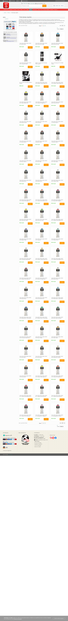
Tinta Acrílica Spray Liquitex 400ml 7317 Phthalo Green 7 (57, 239)
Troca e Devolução (37, 445)
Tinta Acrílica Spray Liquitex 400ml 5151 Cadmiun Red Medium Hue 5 (25, 396)
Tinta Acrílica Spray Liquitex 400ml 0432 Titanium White (57, 181)
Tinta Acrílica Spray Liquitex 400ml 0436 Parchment (41, 122)
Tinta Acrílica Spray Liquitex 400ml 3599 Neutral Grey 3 (25, 181)
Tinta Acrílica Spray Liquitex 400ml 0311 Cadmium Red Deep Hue (25, 279)
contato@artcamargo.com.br (43, 439)
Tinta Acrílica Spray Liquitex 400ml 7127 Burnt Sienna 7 (57, 122)
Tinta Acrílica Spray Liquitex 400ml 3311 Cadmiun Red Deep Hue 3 (57, 396)
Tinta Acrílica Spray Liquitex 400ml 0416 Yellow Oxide (57, 337)
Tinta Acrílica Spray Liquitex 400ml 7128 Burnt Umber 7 (57, 142)
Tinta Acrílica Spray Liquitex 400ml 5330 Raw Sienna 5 (25, 376)
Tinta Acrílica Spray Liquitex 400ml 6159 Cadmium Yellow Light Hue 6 (41, 83)
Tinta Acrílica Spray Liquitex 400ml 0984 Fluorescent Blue (57, 44)
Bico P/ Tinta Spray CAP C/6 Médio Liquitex (57, 63)
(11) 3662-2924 (25, 3)
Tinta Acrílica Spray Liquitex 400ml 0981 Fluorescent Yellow (25, 220)
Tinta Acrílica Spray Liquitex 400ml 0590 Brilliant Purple (25, 239)
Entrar (18, 0)
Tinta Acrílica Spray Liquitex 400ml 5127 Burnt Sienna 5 (25, 142)
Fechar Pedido (12, 0)
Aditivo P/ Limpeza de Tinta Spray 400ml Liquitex (41, 63)
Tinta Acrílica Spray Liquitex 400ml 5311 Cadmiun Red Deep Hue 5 (25, 416)
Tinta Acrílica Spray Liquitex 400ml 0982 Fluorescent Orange (41, 44)
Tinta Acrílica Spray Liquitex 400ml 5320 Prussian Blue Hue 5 (41, 298)
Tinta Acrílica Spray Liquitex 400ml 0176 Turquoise (41, 239)
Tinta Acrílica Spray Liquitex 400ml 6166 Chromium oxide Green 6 (25, 337)
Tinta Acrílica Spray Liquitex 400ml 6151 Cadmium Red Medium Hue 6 (41, 200)
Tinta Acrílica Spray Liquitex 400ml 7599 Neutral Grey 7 (25, 298)
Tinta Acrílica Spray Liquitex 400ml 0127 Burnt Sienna (25, 44)
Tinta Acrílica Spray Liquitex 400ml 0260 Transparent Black (25, 63)
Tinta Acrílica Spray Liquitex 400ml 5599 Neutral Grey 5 (41, 181)
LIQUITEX (6, 18)
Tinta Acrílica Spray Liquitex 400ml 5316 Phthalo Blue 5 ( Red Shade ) (25, 318)
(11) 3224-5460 (31, 3)
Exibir (60, 25)
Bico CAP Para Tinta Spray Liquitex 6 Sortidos (25, 83)
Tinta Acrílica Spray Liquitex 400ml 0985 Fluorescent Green (41, 220)
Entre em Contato (25, 0)
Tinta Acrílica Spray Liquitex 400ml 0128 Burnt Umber (41, 142)
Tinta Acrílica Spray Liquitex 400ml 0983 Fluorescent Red (57, 102)
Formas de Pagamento (7, 450)
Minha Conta (6, 0)
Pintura (8, 12)
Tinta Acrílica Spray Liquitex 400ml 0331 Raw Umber (41, 161)
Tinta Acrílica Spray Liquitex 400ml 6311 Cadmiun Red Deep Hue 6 (41, 396)
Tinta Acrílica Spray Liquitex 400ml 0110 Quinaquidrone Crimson (57, 416)
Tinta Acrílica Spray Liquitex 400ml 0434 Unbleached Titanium (57, 357)
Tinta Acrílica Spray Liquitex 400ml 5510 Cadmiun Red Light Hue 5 (57, 376)
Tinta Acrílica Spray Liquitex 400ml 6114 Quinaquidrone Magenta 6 (41, 416)
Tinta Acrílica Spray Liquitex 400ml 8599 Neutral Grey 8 (57, 279)
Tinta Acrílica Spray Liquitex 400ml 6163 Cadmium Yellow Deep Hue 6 (41, 259)
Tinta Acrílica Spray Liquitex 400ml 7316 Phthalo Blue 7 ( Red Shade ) (57, 298)
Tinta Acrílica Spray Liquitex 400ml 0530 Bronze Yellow (41, 337)
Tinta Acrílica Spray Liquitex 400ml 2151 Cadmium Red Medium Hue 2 (57, 259)
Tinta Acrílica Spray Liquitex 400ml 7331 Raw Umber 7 (25, 357)
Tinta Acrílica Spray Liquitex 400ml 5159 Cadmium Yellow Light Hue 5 (57, 83)
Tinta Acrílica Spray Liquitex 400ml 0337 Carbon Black (57, 161)
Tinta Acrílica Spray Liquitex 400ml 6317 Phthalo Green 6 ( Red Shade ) (41, 318)
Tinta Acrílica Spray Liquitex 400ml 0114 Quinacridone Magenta (57, 200)
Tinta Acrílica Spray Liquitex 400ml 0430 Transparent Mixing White (25, 259)
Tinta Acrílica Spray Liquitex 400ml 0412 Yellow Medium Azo (25, 102)
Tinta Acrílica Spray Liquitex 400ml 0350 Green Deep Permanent (57, 318)
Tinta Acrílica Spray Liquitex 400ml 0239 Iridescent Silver (25, 122)
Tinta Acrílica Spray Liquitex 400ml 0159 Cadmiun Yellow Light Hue (41, 376)
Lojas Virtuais (10, 454)
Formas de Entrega (37, 442)
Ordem (58, 29)
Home (5, 12)
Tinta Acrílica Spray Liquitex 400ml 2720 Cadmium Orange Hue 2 (41, 102)
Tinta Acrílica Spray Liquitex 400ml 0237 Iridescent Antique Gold (41, 279)
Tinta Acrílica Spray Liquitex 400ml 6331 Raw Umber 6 (41, 357)
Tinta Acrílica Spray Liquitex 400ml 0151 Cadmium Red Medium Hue (57, 220)
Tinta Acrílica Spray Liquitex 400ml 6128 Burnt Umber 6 (25, 161)
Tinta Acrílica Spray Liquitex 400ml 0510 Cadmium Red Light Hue (25, 200)
